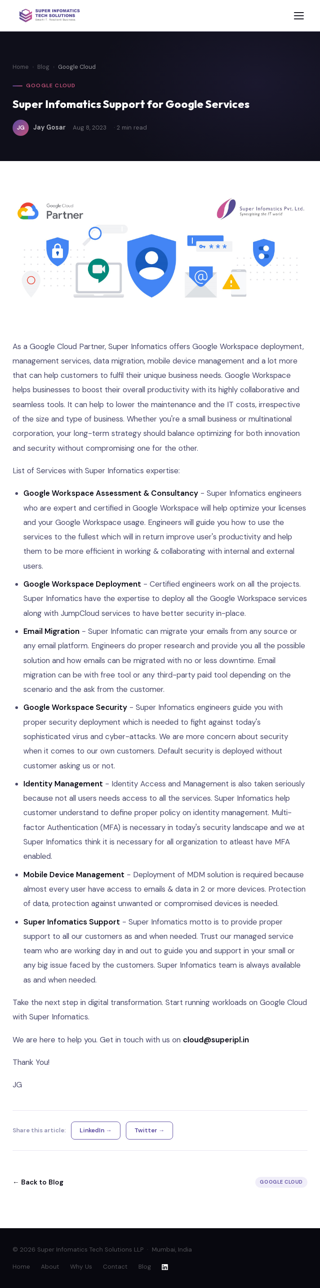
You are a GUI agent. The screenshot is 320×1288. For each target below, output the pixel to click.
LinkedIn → (96, 1130)
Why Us (81, 1266)
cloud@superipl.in (216, 1040)
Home (21, 67)
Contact (115, 1266)
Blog (43, 67)
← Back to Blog (38, 1182)
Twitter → (149, 1130)
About (50, 1266)
